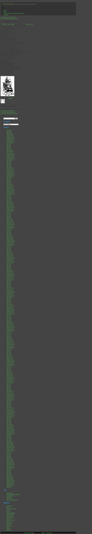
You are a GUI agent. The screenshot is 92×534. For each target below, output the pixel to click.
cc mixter (8, 510)
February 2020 (10, 237)
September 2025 (10, 141)
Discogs (8, 511)
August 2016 (9, 297)
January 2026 (9, 135)
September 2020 (10, 227)
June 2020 (8, 231)
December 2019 (10, 240)
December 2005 (10, 480)
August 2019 (9, 245)
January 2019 (9, 255)
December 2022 (10, 188)
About (4, 12)
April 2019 (8, 251)
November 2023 (10, 173)
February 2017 (10, 288)
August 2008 (9, 434)
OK (17, 118)
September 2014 (10, 330)
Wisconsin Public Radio (11, 500)
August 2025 (9, 143)
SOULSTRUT (9, 525)
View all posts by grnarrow (8, 110)
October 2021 (9, 208)
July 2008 (8, 435)
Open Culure (9, 498)
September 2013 (10, 347)
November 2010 (10, 395)
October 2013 (9, 345)
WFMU (8, 527)
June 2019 (8, 248)
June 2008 (8, 437)
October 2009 (9, 414)
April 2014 (8, 337)
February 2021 (10, 220)
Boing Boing (9, 493)
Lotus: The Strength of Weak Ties (9, 18)
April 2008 (8, 440)
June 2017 (8, 283)
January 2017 (9, 290)
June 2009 (8, 420)
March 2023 (9, 184)
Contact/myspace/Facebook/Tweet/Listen (14, 13)
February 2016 (10, 305)
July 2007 (8, 453)
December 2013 (10, 343)
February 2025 (10, 151)
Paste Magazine (10, 517)
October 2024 (9, 157)
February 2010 (10, 408)
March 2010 (9, 407)
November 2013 (10, 344)
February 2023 (10, 185)
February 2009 (10, 425)
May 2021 (8, 215)
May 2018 (8, 267)
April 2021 (8, 217)
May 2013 (8, 353)
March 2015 (9, 321)
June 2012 (8, 368)
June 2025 (8, 145)
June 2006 (8, 471)
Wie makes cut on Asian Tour (8, 17)
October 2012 (9, 363)
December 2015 (10, 308)
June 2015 (8, 317)
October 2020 (9, 225)
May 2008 (8, 438)
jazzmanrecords (10, 514)
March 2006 (9, 475)
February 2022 (10, 203)
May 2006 (8, 473)
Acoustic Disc (9, 505)
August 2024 (9, 160)
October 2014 (9, 328)
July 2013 (8, 350)
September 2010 (10, 398)
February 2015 (10, 323)
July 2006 (8, 470)
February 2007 (10, 460)
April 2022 (8, 200)
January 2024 (9, 170)
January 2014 (9, 341)
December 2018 (10, 257)
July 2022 (8, 195)
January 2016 (9, 307)
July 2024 (8, 161)
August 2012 (9, 365)
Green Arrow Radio (7, 3)
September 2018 (10, 261)
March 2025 (9, 150)
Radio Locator (9, 522)
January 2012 (9, 375)
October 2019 (9, 243)
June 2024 (8, 163)
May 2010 (8, 404)
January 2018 (9, 273)
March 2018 (9, 270)
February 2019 (10, 254)
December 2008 (10, 428)
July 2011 (8, 384)
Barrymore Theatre (11, 508)
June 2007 (8, 454)
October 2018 (9, 260)
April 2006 (8, 474)
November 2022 (10, 190)
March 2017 (9, 287)
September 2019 (10, 244)
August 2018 (9, 263)
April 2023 (8, 183)
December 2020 (10, 223)
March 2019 (9, 253)
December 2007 (10, 445)
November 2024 (10, 155)
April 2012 (8, 371)
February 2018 (10, 271)
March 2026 (9, 133)
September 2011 (10, 381)
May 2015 (8, 318)
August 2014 (9, 331)
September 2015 (10, 313)
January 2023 (9, 187)
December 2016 (10, 291)
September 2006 (10, 467)
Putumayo (8, 518)
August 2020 (9, 228)
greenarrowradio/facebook (13, 494)
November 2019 (10, 241)
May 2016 (8, 301)
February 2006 (10, 477)
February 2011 (10, 391)
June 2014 (8, 334)
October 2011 (9, 380)
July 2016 (8, 298)
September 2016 (10, 295)
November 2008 (10, 430)
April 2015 (8, 320)
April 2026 (8, 131)
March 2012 (9, 373)
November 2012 (10, 361)
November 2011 (10, 378)
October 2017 (9, 277)
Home (5, 10)
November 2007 (10, 447)
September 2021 (10, 210)
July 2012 (8, 367)
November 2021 (10, 207)
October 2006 (9, 465)
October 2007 (9, 448)
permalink (10, 98)
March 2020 (9, 235)
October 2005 (9, 483)
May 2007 (8, 455)
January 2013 (9, 358)
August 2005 (9, 485)
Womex (8, 528)
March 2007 (9, 458)
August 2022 (9, 194)
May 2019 (8, 250)
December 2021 (10, 205)
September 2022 (10, 193)
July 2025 (8, 144)
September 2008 (10, 433)
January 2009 (9, 427)
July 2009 (8, 418)
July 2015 (8, 315)
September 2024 (10, 158)
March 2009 (9, 424)
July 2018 (8, 264)
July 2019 (8, 247)
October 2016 (9, 294)
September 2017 (10, 278)
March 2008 (9, 441)
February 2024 (10, 168)
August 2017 (9, 280)
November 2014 (10, 327)
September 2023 (10, 175)
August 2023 (9, 177)
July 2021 (8, 213)
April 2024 (8, 165)
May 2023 (8, 181)
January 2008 (9, 444)
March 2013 (9, 355)
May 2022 (8, 198)
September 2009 (10, 415)
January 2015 (9, 324)
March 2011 (9, 390)
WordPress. (49, 532)
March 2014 (9, 338)
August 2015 (9, 314)
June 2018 (8, 265)
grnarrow (4, 24)
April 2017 (8, 285)
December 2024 (10, 154)
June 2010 (8, 403)
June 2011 (8, 385)
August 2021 (9, 211)
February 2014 (10, 340)
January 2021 (9, 221)
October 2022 (9, 191)
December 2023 (10, 171)
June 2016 (8, 300)
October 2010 (9, 397)
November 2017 (10, 275)
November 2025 (10, 138)
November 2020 (10, 224)
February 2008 (10, 443)
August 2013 (9, 348)
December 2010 (10, 394)
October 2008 (9, 431)
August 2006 (9, 468)
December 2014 (10, 325)
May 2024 (8, 164)
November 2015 (10, 310)
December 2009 (10, 411)
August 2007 (9, 451)
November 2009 (10, 413)
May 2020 (8, 233)
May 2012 (8, 370)
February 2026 (10, 134)
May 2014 (8, 335)
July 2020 (8, 230)
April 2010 (8, 405)
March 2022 (9, 201)
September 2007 (10, 450)
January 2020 (9, 238)
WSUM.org (9, 530)
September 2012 (10, 364)
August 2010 (9, 400)
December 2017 (10, 274)
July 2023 (8, 178)
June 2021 (8, 214)
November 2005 (10, 481)
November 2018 (10, 258)
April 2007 (8, 457)
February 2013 (10, 357)
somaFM (8, 524)
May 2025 (8, 147)
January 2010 (9, 410)
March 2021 (9, 218)
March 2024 (9, 167)
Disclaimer (6, 14)
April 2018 (8, 268)
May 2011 (8, 387)
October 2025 (9, 140)
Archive (8, 507)
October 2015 (9, 311)
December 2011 (10, 377)
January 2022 (9, 204)
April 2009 (8, 423)
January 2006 (9, 478)
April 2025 (8, 148)
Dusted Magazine (10, 512)
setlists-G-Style (29, 24)
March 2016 (9, 304)
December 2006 (10, 463)
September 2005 (10, 484)
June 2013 (8, 351)
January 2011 (9, 393)
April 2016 (8, 303)
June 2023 (8, 180)
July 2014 (8, 333)
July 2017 (8, 281)
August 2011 (9, 383)
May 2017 (8, 284)
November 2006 (10, 464)
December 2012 (10, 360)
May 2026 (8, 130)
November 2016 (10, 293)
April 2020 (8, 234)
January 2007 (9, 461)
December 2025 (10, 137)
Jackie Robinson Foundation (10, 496)
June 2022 (8, 197)
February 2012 (10, 374)
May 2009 (8, 421)
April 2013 (8, 354)
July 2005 (8, 487)
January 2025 (9, 153)
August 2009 (9, 417)
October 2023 (9, 174)
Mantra (43, 532)
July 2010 (8, 401)
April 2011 (8, 388)
